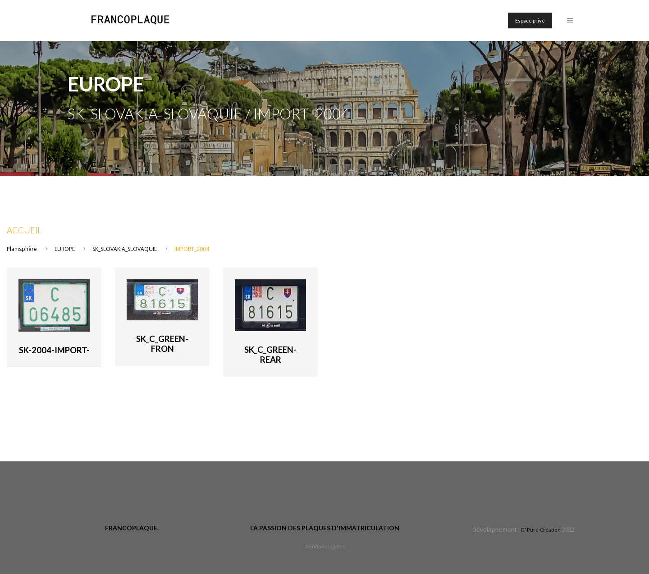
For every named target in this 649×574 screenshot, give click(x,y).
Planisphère (22, 249)
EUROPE (65, 249)
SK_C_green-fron (162, 344)
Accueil (24, 230)
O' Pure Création (541, 529)
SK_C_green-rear (270, 354)
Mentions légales (324, 546)
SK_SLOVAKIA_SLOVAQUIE (124, 249)
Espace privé (530, 20)
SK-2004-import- (54, 350)
